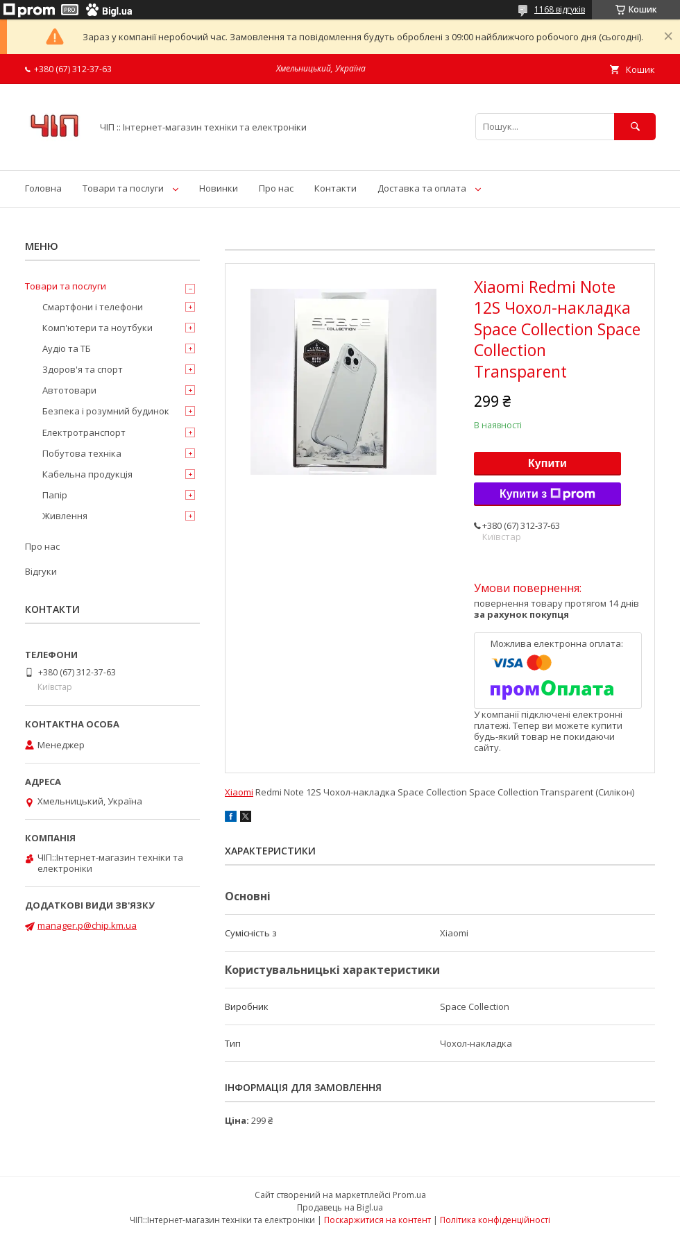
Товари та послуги (123, 188)
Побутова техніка (81, 453)
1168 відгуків (559, 9)
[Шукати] (635, 126)
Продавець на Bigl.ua (340, 1207)
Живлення (64, 515)
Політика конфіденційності (495, 1220)
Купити (547, 463)
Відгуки (41, 571)
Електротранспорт (84, 432)
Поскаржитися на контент (377, 1220)
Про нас (276, 188)
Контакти (335, 188)
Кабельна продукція (87, 474)
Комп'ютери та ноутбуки (97, 327)
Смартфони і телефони (92, 307)
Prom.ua (409, 1195)
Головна (43, 188)
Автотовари (69, 390)
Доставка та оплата (421, 188)
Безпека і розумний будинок (105, 411)
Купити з (547, 494)
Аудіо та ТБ (66, 348)
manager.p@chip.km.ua (87, 925)
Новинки (218, 188)
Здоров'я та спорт (82, 369)
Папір (54, 495)
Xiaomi (239, 792)
